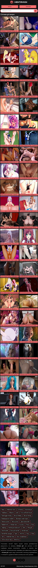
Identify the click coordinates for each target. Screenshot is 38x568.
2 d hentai (20, 509)
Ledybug (3, 527)
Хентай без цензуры (6, 533)
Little (24, 527)
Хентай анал (25, 530)
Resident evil (4, 524)
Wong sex (29, 527)
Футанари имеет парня (22, 518)
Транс (16, 533)
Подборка (4, 512)
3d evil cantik (4, 530)
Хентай (3, 566)
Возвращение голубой (7, 518)
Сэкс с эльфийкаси (22, 536)
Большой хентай (14, 530)
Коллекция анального (14, 527)
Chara (32, 533)
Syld (17, 512)
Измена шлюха (5, 521)
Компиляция (28, 509)
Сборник (11, 512)
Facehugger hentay (6, 515)
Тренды (9, 6)
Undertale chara (10, 536)
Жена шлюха (15, 521)
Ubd (2, 536)
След (27, 533)
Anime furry (17, 539)
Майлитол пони (11, 509)
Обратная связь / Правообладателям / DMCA (26, 566)
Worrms (22, 533)
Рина (27, 524)
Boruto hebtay (18, 515)
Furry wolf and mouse (26, 512)
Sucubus (21, 524)
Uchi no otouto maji (6, 539)
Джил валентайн (25, 521)
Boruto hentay (27, 515)
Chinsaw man (13, 524)
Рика (32, 524)
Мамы (3, 509)
